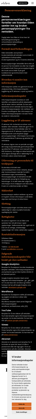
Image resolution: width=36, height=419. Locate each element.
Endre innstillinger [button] (21, 412)
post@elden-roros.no (15, 249)
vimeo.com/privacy (11, 335)
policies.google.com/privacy (17, 320)
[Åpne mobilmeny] (32, 3)
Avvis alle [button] (21, 408)
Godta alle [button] (22, 404)
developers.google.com (17, 287)
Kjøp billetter (23, 3)
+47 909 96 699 (13, 247)
